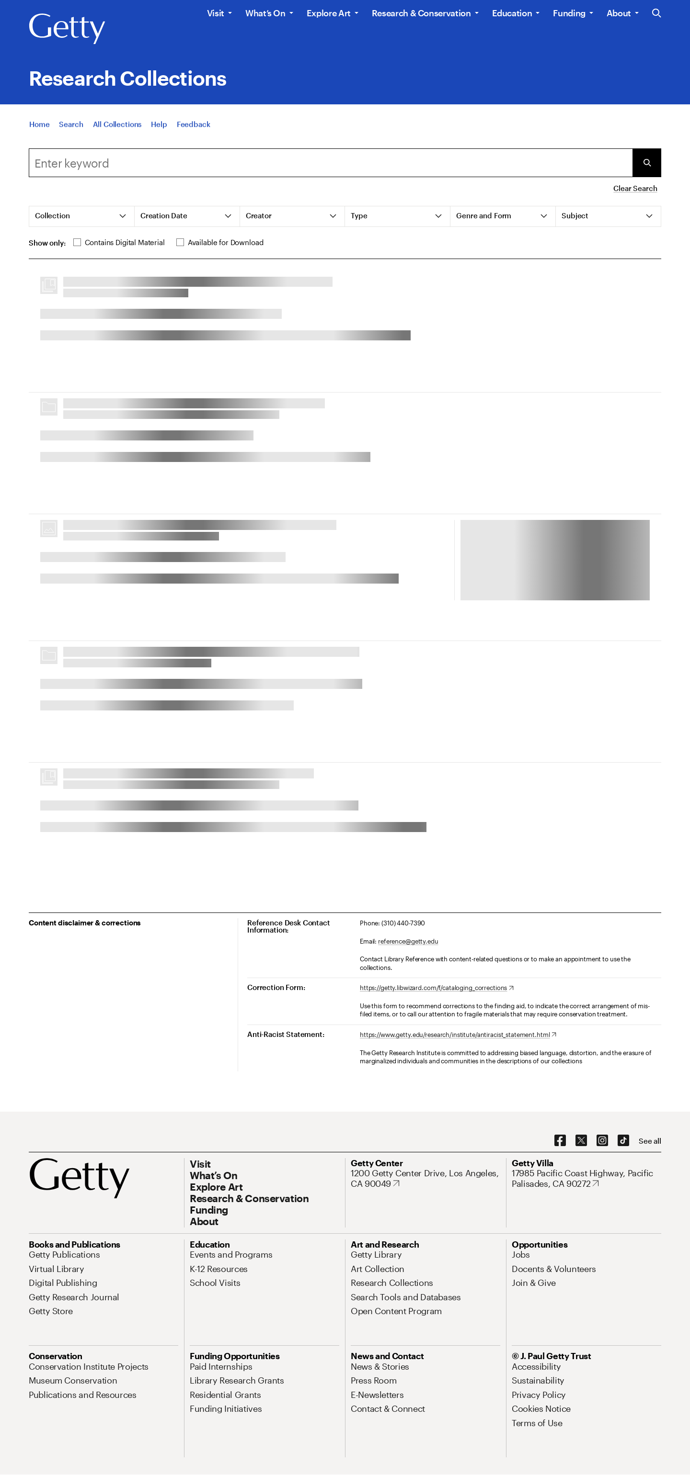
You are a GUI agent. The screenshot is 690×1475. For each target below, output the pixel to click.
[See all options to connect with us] (650, 1141)
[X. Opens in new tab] (581, 1141)
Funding (569, 13)
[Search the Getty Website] (656, 14)
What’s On (265, 13)
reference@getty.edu (408, 941)
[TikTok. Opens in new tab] (623, 1141)
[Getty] (67, 29)
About (619, 13)
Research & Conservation (421, 13)
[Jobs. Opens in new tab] (521, 1254)
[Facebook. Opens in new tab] (560, 1141)
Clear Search (635, 188)
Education (512, 13)
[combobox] (330, 162)
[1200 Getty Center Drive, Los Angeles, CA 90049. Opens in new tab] (425, 1178)
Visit (215, 13)
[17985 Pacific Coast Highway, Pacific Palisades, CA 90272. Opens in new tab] (586, 1178)
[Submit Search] (646, 162)
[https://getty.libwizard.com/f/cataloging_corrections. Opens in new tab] (437, 988)
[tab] (82, 216)
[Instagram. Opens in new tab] (602, 1141)
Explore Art (329, 13)
